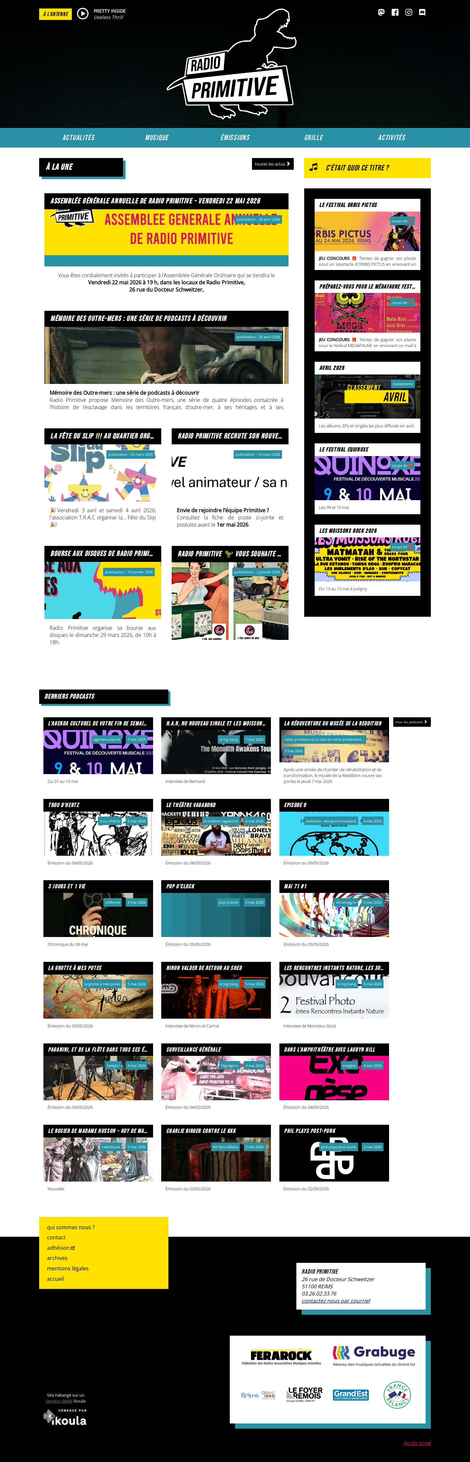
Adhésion (58, 1247)
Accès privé (417, 1442)
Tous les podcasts (412, 722)
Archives (57, 1258)
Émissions (235, 137)
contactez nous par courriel (336, 1300)
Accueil (55, 1278)
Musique (156, 137)
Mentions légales (68, 1268)
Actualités (78, 137)
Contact (56, 1237)
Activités (391, 137)
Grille (313, 137)
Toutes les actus (273, 164)
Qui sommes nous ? (71, 1227)
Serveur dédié (59, 1401)
